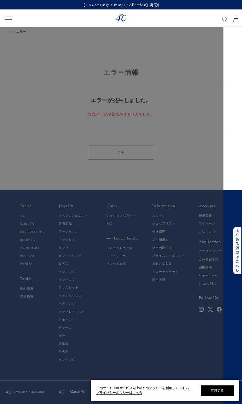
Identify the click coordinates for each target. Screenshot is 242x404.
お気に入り (207, 232)
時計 (62, 336)
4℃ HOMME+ (30, 248)
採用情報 (158, 279)
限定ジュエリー (70, 232)
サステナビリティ (165, 272)
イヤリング (67, 272)
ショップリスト (163, 223)
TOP (8, 31)
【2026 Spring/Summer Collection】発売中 (121, 5)
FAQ (109, 223)
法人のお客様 (116, 264)
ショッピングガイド (121, 215)
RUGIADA (27, 255)
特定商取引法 (162, 248)
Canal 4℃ (27, 223)
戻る (121, 152)
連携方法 (205, 267)
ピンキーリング (70, 255)
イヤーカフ (67, 279)
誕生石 (63, 343)
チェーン (65, 319)
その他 (63, 351)
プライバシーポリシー (168, 255)
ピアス (63, 263)
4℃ (22, 215)
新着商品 (65, 223)
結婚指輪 (26, 296)
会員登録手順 (209, 259)
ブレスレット (68, 287)
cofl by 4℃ (28, 239)
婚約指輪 (26, 288)
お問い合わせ (162, 263)
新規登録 (205, 215)
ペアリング (67, 303)
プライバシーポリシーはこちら (119, 392)
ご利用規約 (160, 239)
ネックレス (67, 239)
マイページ (207, 223)
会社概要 (158, 232)
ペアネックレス (70, 295)
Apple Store (208, 275)
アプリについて (210, 251)
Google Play (207, 283)
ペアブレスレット (72, 312)
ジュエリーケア (118, 256)
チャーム (65, 327)
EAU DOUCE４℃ (32, 232)
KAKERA (26, 263)
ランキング (67, 359)
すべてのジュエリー (73, 215)
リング (63, 248)
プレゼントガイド (120, 248)
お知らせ (158, 215)
